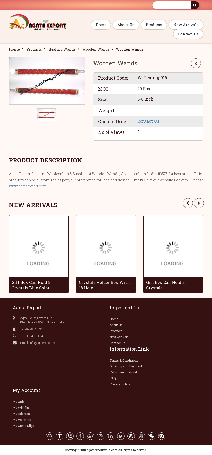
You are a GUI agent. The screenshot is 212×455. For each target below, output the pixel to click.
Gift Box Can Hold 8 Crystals (165, 285)
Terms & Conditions (124, 360)
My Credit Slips (23, 426)
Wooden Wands (95, 49)
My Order (19, 402)
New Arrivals (186, 24)
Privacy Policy (120, 384)
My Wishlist (21, 408)
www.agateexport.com (28, 186)
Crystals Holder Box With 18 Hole (104, 285)
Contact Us (188, 33)
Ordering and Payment (126, 366)
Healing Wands (62, 49)
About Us (125, 24)
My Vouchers (22, 420)
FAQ (113, 378)
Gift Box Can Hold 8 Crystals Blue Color (31, 285)
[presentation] (188, 203)
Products (154, 24)
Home (101, 24)
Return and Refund (123, 372)
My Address (21, 414)
